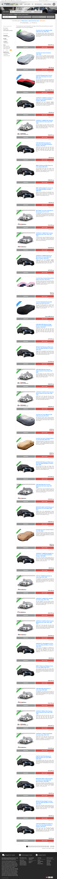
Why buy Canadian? (23, 862)
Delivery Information (23, 863)
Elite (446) (5, 54)
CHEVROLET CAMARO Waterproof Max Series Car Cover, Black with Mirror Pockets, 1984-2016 (44, 257)
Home (21, 4)
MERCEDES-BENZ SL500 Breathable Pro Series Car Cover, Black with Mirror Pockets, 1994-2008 (44, 780)
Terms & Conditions (23, 864)
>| (53, 846)
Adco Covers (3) (6, 55)
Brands (39, 860)
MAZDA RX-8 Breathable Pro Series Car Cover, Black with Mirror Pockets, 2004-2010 (44, 802)
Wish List (48, 862)
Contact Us (13, 0)
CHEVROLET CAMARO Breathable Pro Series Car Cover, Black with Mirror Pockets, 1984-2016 (44, 99)
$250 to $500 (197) (6, 48)
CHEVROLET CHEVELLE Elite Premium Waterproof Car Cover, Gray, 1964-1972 (45, 622)
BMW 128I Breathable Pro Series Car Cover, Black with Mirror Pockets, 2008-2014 (44, 189)
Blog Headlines (40, 863)
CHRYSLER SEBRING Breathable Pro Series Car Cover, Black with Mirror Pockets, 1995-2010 (44, 825)
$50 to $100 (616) (6, 46)
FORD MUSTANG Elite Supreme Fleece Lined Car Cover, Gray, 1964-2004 (44, 371)
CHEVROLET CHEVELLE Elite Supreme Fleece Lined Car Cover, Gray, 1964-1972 (45, 393)
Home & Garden (47, 4)
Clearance (5, 39)
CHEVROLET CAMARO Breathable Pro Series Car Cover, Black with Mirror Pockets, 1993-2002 (44, 555)
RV (32, 4)
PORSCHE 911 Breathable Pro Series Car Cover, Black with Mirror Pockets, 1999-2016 (44, 645)
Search (37, 11)
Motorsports (38, 4)
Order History (49, 861)
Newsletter (48, 863)
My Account (49, 860)
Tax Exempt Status (23, 861)
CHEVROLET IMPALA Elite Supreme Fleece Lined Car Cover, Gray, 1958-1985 (44, 712)
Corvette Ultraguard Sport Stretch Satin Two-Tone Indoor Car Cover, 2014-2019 (44, 77)
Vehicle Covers (24, 20)
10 (45, 846)
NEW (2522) (5, 42)
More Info (25, 47)
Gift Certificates (40, 861)
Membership (49, 864)
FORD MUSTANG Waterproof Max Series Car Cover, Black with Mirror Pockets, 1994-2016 (44, 326)
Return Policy (22, 860)
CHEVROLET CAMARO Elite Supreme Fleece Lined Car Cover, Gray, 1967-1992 (44, 122)
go (10, 50)
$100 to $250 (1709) (6, 47)
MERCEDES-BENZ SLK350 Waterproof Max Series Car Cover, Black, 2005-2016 (45, 508)
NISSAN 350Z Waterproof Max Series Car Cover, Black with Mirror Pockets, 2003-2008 (44, 463)
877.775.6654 (7, 0)
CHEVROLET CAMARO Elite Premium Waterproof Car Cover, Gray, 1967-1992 (44, 234)
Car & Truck (27, 4)
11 (47, 846)
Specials (39, 862)
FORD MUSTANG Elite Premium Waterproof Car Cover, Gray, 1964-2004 (44, 486)
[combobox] (10, 17)
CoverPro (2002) (6, 53)
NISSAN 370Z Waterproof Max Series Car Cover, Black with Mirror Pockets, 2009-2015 (44, 348)
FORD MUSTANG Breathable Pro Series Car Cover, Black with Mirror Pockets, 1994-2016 (44, 144)
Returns (30, 862)
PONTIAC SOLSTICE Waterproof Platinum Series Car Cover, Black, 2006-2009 (44, 757)
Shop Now (50, 16)
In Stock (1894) (6, 36)
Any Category (5, 28)
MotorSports (18, 11)
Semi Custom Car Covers (33, 20)
